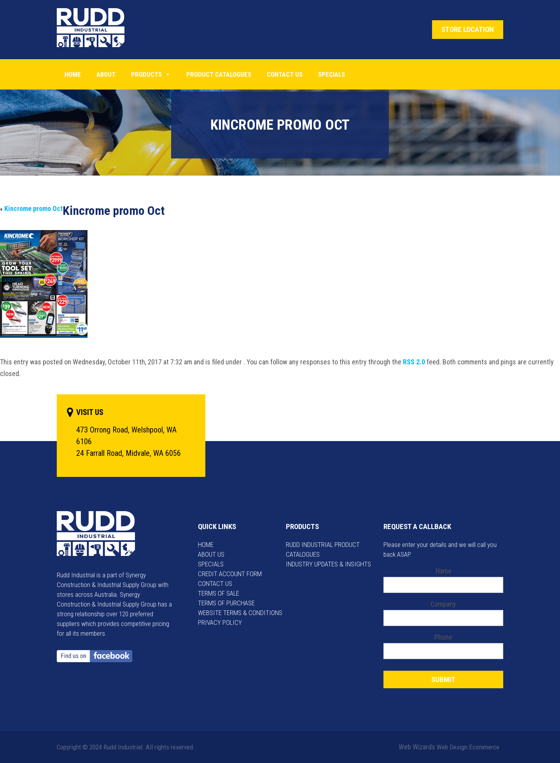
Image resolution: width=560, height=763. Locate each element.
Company (443, 604)
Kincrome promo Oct (33, 208)
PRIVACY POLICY (220, 622)
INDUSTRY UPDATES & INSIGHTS (328, 564)
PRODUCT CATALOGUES (218, 74)
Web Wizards (417, 747)
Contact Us (285, 74)
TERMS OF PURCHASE (226, 603)
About (106, 74)
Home (73, 74)
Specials (331, 74)
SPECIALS (211, 564)
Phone (443, 637)
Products (151, 74)
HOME (206, 545)
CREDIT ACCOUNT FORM (230, 574)
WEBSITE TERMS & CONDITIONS (240, 613)
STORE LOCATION (467, 29)
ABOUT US (211, 554)
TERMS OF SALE (218, 593)
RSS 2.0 (414, 362)
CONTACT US (215, 583)
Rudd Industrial (96, 27)
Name (444, 571)
